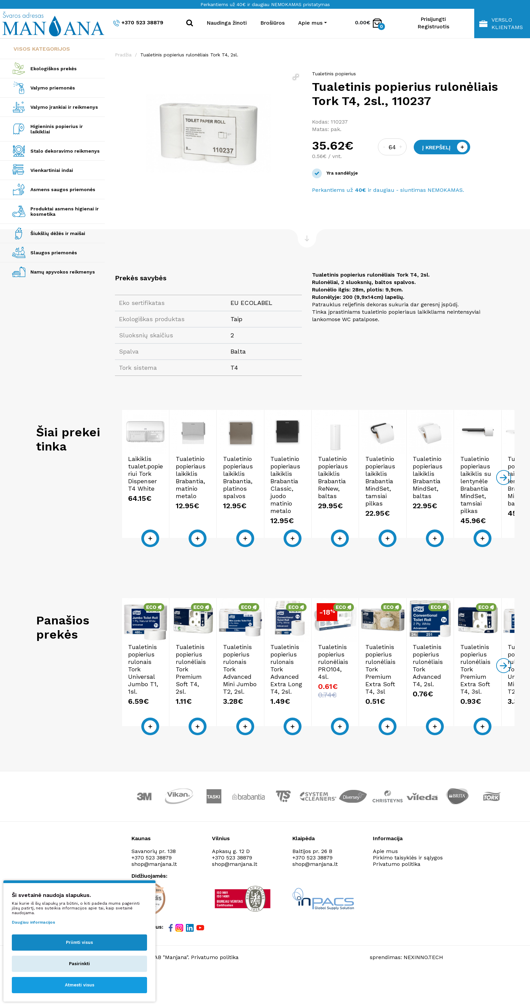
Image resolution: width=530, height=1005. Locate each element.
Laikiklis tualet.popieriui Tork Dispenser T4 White (167, 508)
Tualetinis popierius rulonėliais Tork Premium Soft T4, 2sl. (266, 715)
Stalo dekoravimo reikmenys (65, 151)
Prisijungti (433, 19)
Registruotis (433, 26)
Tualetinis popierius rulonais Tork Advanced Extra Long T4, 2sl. (460, 715)
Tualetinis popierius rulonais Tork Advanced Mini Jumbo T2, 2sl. (362, 715)
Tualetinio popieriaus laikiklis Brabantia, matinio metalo (268, 512)
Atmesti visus (79, 984)
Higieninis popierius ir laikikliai (56, 129)
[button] (295, 77)
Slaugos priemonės (53, 252)
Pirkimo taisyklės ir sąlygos (408, 888)
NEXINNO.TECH (423, 988)
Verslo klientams (501, 23)
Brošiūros (272, 23)
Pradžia (123, 54)
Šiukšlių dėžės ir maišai (57, 233)
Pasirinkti (79, 963)
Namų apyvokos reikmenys (62, 272)
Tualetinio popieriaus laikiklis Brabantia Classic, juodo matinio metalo (464, 512)
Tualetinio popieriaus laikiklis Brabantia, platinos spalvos (358, 512)
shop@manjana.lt (234, 895)
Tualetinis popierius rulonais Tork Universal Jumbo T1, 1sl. (165, 715)
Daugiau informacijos (33, 922)
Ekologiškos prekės (53, 68)
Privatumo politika (396, 895)
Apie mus (385, 882)
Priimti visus (79, 942)
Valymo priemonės (52, 88)
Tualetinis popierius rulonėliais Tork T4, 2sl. (189, 54)
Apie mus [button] (310, 23)
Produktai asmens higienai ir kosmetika (64, 211)
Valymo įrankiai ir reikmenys (64, 107)
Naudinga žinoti (227, 23)
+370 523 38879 (138, 22)
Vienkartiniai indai (51, 170)
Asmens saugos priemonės (62, 189)
